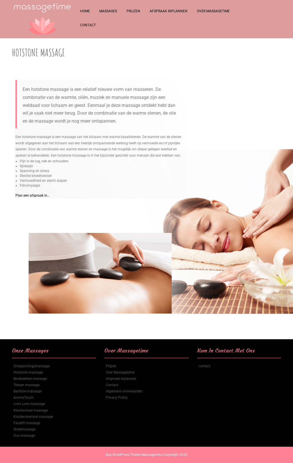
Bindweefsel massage (30, 379)
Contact (88, 25)
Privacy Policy (117, 398)
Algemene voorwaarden (124, 391)
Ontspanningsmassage (31, 366)
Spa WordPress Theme (124, 455)
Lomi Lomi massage (29, 404)
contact (204, 366)
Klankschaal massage (30, 410)
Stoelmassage (24, 429)
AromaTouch (23, 398)
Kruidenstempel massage (33, 417)
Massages (108, 11)
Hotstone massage (28, 372)
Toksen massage (26, 385)
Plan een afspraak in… (32, 195)
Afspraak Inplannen (168, 11)
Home (85, 11)
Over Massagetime (213, 11)
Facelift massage (26, 423)
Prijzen (133, 11)
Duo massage (24, 436)
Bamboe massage (27, 391)
